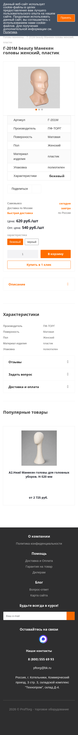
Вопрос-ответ (39, 589)
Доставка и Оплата (39, 560)
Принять (66, 17)
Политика (10, 32)
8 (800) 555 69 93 (41, 659)
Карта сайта (39, 595)
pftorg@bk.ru (42, 668)
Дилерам (39, 572)
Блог (39, 582)
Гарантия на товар (39, 566)
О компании (39, 536)
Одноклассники (33, 639)
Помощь (39, 553)
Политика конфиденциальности (39, 543)
